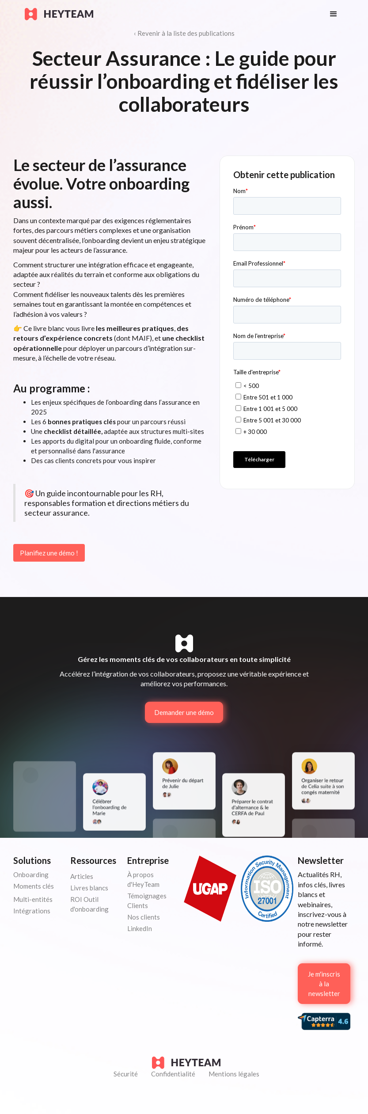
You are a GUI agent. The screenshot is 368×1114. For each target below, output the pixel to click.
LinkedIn (139, 928)
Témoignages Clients (147, 900)
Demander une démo (184, 712)
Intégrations (31, 911)
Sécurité (126, 1074)
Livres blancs (89, 888)
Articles (81, 876)
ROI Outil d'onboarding (89, 904)
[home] (168, 14)
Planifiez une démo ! (49, 553)
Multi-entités (33, 899)
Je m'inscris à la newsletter (324, 983)
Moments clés (33, 886)
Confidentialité (173, 1074)
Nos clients (143, 917)
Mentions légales (234, 1074)
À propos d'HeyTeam (143, 879)
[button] (333, 14)
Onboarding (31, 874)
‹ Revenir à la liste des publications (184, 33)
